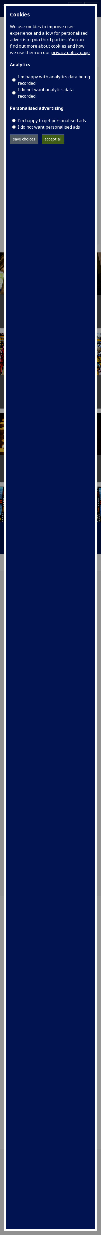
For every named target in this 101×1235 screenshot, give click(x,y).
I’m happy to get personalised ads (52, 121)
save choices (24, 139)
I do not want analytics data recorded (46, 93)
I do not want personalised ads (49, 127)
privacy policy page (70, 52)
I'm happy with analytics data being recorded (54, 80)
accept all (52, 139)
